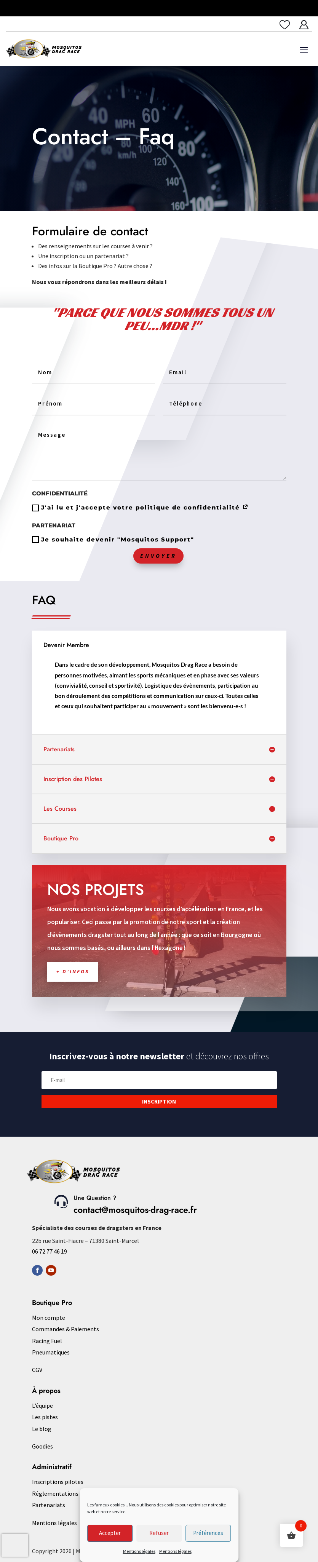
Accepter (110, 1532)
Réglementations (55, 1493)
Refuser (159, 1532)
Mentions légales (139, 1551)
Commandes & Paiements (65, 1329)
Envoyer (158, 555)
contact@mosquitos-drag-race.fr (135, 1209)
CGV (37, 1370)
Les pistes (45, 1417)
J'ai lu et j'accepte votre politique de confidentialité (140, 507)
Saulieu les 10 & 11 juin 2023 (193, 8)
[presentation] (15, 1545)
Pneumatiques (51, 1352)
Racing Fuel (47, 1341)
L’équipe (42, 1405)
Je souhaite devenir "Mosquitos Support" (113, 539)
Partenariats (48, 1505)
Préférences (208, 1532)
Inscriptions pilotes (57, 1481)
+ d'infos (110, 954)
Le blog (41, 1429)
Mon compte (48, 1317)
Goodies (42, 1446)
